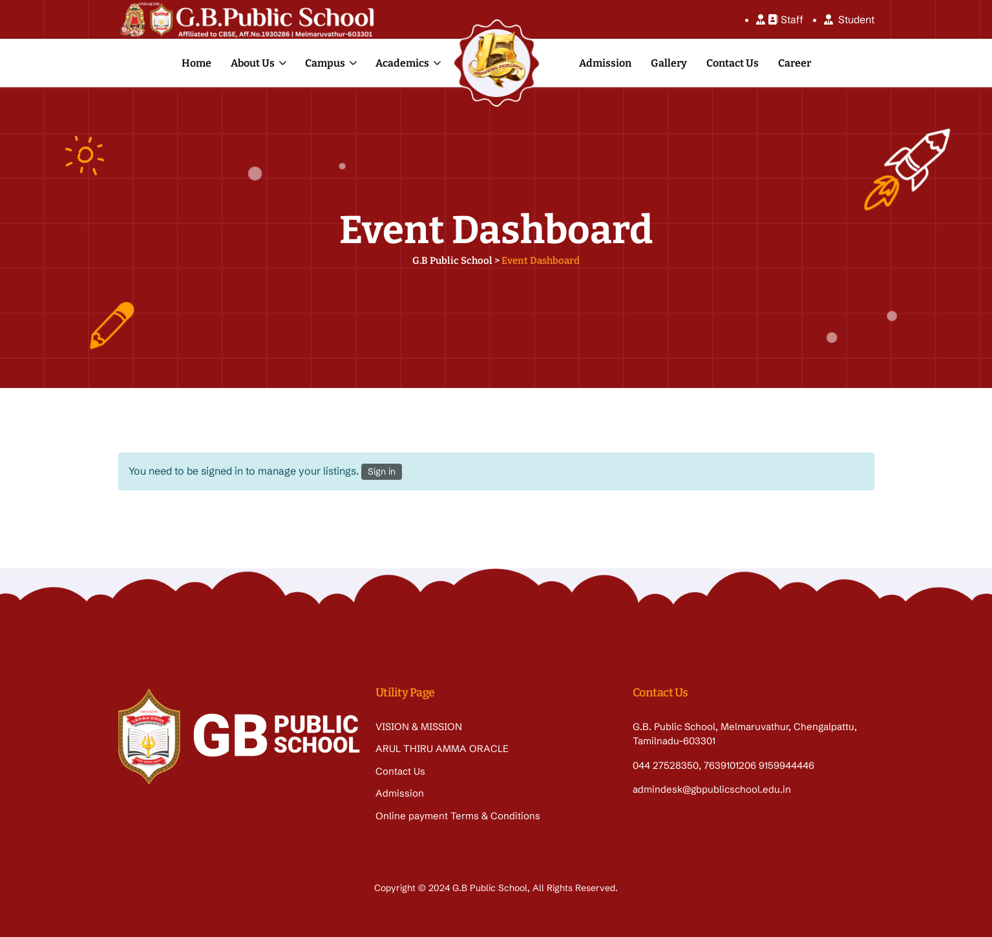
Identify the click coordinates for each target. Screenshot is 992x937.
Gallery (669, 63)
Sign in (382, 471)
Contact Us (732, 63)
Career (794, 63)
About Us (253, 63)
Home (196, 63)
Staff (779, 19)
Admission (605, 63)
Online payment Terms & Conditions (457, 816)
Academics (402, 63)
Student (849, 19)
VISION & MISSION (418, 726)
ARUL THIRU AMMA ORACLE (442, 748)
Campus (325, 63)
